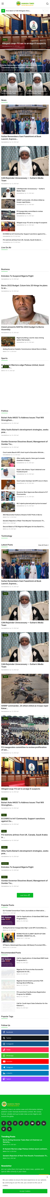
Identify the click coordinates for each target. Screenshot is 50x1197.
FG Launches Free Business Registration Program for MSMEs (31, 993)
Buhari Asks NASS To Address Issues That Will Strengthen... (22, 418)
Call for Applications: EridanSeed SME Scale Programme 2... (32, 917)
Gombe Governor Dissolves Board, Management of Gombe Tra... (24, 442)
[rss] (9, 1129)
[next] (47, 10)
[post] (25, 31)
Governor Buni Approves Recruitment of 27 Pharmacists (32, 493)
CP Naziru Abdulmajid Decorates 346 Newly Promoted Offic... (25, 945)
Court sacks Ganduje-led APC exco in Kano (32, 481)
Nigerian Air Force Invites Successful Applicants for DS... (30, 970)
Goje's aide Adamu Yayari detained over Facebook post (31, 471)
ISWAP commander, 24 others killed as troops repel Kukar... (30, 201)
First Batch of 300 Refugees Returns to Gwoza (18, 11)
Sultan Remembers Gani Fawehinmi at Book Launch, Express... (21, 137)
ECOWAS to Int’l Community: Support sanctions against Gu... (25, 234)
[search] (47, 3)
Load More (25, 895)
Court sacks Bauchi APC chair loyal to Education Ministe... (24, 452)
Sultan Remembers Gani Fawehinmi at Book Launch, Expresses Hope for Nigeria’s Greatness (23, 66)
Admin (5, 351)
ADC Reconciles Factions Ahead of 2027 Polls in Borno (22, 515)
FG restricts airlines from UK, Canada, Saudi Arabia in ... (23, 240)
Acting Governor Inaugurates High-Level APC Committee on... (25, 928)
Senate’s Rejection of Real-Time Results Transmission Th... (24, 521)
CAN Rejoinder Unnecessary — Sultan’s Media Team (12, 92)
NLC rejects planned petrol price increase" (32, 503)
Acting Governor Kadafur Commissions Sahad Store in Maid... (25, 349)
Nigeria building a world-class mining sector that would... (30, 339)
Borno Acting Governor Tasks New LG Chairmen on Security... (22, 1141)
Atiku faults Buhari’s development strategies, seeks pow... (24, 430)
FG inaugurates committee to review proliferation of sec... (30, 212)
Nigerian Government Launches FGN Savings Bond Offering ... (30, 982)
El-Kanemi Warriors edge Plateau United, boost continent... (22, 366)
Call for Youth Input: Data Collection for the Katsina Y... (32, 1004)
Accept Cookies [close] (25, 1191)
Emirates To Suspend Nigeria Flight (17, 276)
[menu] (2, 3)
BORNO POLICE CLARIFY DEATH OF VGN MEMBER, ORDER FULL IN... (31, 935)
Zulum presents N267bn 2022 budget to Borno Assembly (22, 328)
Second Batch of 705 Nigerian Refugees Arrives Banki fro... (24, 526)
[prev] (43, 10)
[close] (47, 1177)
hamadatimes (6, 46)
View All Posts (43, 545)
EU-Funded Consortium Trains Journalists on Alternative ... (24, 910)
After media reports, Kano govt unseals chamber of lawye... (31, 459)
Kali (18, 921)
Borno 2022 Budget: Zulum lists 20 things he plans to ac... (24, 286)
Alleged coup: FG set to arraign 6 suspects (32, 222)
